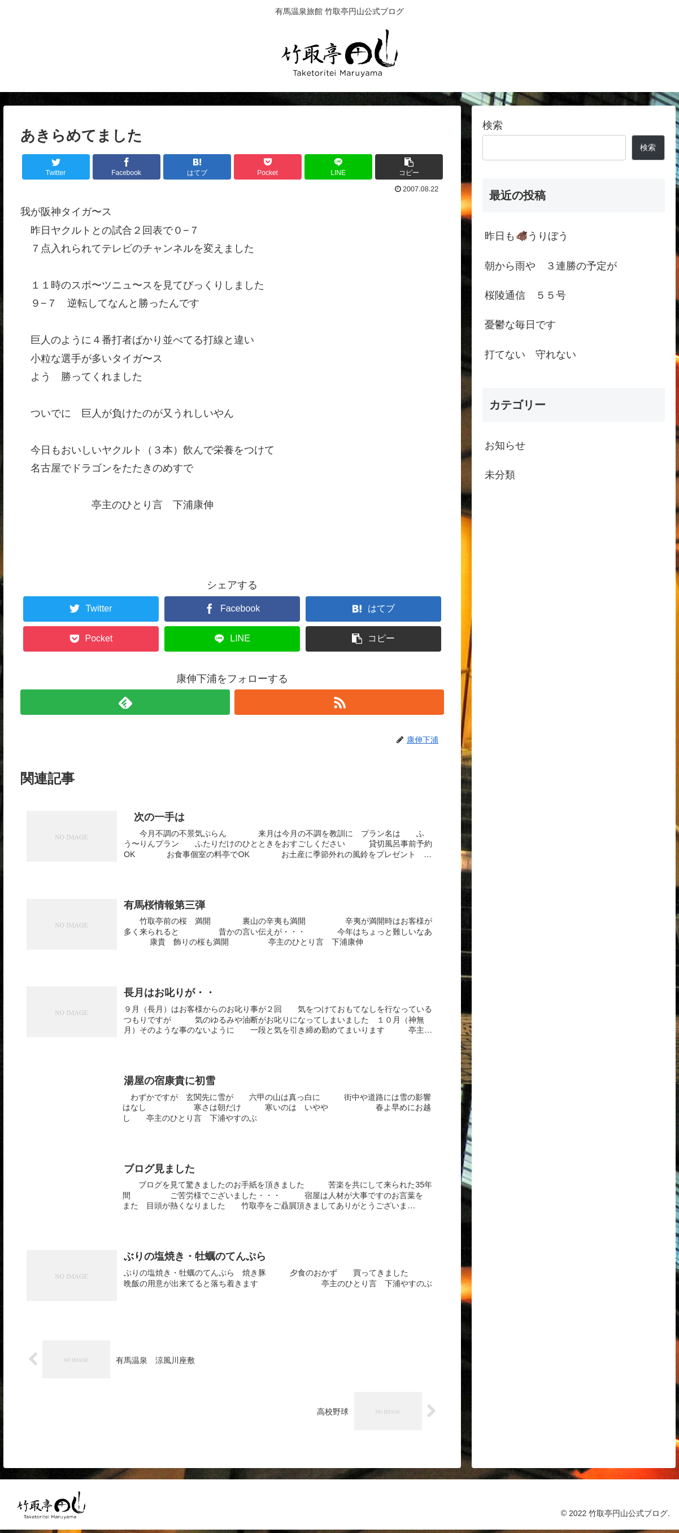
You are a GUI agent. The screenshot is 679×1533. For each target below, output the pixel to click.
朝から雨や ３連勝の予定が (551, 266)
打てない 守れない (530, 354)
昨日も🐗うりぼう (526, 236)
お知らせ (505, 445)
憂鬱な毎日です (520, 324)
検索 (492, 125)
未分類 (500, 475)
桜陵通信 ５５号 (525, 295)
